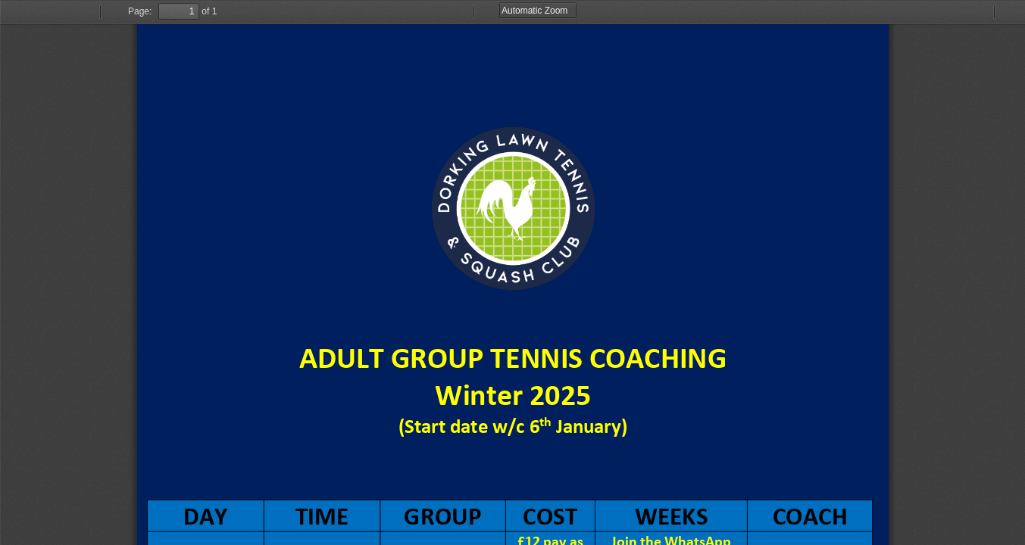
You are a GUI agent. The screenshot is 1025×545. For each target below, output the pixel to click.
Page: (140, 11)
